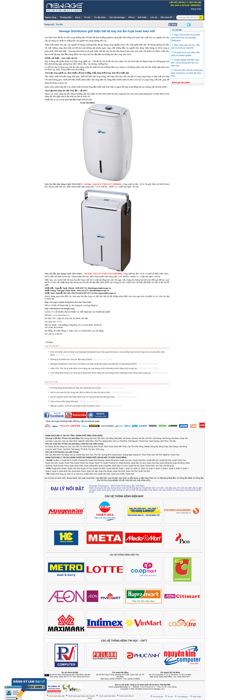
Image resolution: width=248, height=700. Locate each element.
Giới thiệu (142, 17)
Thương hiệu (65, 17)
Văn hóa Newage (117, 17)
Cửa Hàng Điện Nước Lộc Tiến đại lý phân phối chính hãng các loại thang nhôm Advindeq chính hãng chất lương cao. (109, 374)
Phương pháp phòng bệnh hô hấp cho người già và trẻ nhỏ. (86, 388)
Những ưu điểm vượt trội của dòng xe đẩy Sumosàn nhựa (86, 406)
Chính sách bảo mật (57, 696)
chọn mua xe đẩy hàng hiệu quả (74, 401)
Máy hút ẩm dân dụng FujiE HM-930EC (64, 273)
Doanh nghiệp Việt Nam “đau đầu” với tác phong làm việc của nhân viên (185, 63)
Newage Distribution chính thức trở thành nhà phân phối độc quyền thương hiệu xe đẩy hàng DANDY (104, 364)
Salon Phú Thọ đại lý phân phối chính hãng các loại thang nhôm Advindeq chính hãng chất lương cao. (104, 368)
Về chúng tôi (158, 697)
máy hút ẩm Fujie (73, 99)
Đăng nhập (196, 9)
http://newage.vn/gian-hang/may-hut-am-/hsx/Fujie (68, 302)
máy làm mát (130, 480)
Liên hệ (153, 17)
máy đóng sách (143, 480)
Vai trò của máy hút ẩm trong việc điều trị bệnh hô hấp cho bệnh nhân (91, 392)
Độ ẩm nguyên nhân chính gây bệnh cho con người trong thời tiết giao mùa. (93, 397)
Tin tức (87, 17)
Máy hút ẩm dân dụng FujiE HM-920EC (64, 184)
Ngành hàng (50, 17)
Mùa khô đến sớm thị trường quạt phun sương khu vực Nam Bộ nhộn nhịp (187, 73)
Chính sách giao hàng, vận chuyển (81, 696)
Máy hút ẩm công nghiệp (167, 687)
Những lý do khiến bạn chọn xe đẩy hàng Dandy (81, 359)
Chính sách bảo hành (107, 696)
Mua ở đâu (196, 697)
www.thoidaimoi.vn (61, 315)
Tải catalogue (183, 697)
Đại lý (77, 17)
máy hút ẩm (62, 54)
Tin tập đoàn (100, 17)
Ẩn (46, 675)
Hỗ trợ (131, 17)
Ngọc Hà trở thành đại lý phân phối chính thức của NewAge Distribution (185, 38)
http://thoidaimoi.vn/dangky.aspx (60, 308)
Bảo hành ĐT (167, 17)
